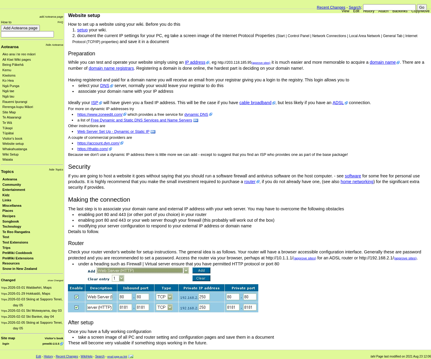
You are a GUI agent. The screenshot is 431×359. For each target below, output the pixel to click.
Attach (383, 11)
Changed (8, 280)
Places (7, 210)
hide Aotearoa (54, 44)
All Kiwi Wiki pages (16, 59)
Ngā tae (8, 91)
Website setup (13, 143)
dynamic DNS (196, 114)
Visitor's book (12, 138)
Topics (7, 171)
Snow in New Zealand (19, 268)
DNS (104, 85)
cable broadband (255, 102)
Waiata (7, 159)
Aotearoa (10, 47)
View (345, 11)
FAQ (60, 22)
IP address (195, 62)
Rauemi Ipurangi (14, 102)
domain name (383, 62)
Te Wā (7, 122)
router (250, 181)
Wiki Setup (10, 154)
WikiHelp (86, 356)
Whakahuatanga (14, 149)
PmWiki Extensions (18, 258)
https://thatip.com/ (92, 149)
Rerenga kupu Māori (17, 107)
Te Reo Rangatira (16, 232)
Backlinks (400, 11)
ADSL (338, 102)
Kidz (6, 195)
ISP (94, 102)
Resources (11, 263)
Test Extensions (15, 242)
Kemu (6, 70)
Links (6, 200)
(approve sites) (260, 62)
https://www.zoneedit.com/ (99, 114)
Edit (356, 11)
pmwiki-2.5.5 (51, 343)
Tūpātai (8, 133)
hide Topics (56, 169)
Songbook (10, 221)
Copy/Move (421, 11)
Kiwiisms (9, 75)
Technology (11, 226)
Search (355, 7)
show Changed (55, 280)
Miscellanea (12, 205)
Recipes (8, 216)
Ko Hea (8, 80)
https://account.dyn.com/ (98, 143)
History (368, 11)
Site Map (9, 112)
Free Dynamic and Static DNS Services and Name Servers (141, 120)
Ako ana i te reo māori (19, 54)
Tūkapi (7, 128)
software (353, 176)
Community (11, 184)
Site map (8, 338)
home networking (357, 181)
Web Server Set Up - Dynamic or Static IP (113, 131)
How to (6, 22)
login (5, 343)
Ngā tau (8, 96)
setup (82, 30)
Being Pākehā (13, 64)
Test (5, 237)
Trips (6, 248)
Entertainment (13, 189)
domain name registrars (111, 68)
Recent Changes (331, 7)
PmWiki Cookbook (17, 253)
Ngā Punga (10, 86)
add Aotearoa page (51, 16)
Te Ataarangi (11, 117)
